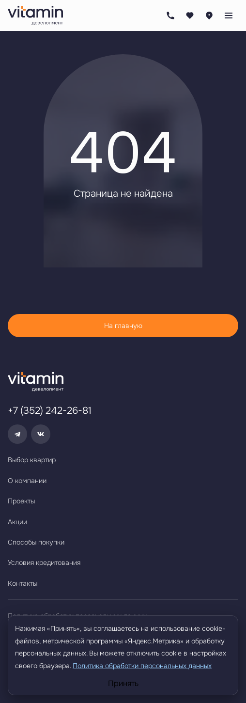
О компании (27, 480)
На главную (123, 325)
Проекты (21, 501)
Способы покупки (36, 542)
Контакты (22, 583)
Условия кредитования (44, 562)
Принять (123, 683)
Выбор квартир (32, 459)
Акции (17, 521)
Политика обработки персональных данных (142, 665)
